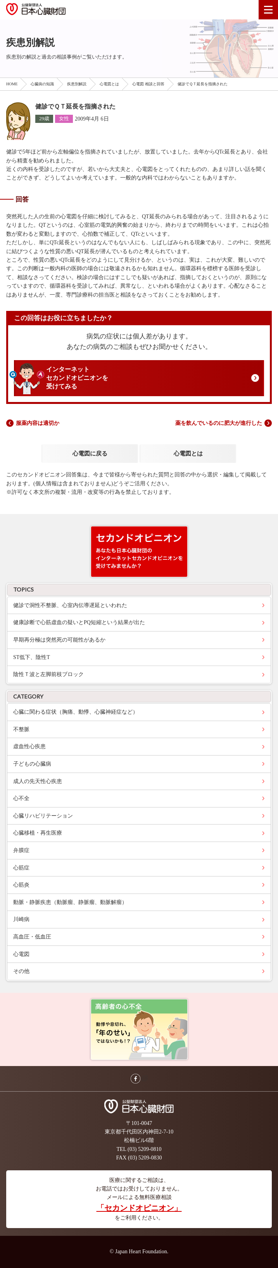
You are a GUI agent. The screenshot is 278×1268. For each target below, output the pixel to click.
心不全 (21, 798)
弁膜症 (21, 850)
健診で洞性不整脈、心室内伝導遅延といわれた (70, 605)
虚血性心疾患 (29, 746)
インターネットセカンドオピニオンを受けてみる (77, 378)
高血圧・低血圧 (32, 937)
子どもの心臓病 (32, 764)
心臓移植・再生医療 (37, 833)
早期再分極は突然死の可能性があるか (59, 640)
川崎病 (21, 919)
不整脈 (21, 729)
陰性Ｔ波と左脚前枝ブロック (48, 674)
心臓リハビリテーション (43, 816)
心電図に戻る (90, 453)
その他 (21, 971)
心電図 (21, 954)
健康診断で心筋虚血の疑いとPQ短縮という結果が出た (79, 622)
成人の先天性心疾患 (37, 781)
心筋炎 (21, 885)
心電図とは (109, 84)
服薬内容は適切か (37, 423)
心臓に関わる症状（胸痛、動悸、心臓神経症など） (75, 712)
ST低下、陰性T (31, 657)
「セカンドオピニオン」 (139, 1208)
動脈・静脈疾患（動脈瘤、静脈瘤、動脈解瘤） (70, 902)
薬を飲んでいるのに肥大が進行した (218, 423)
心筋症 (21, 868)
